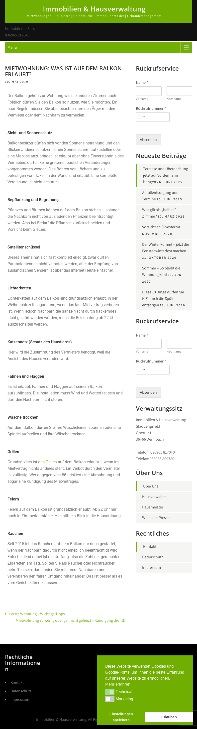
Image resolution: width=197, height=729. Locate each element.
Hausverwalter (154, 496)
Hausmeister (152, 507)
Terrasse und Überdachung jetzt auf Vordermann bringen (165, 175)
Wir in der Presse (156, 517)
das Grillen (47, 462)
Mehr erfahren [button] (117, 684)
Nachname (174, 99)
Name (142, 82)
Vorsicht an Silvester (158, 227)
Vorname (142, 99)
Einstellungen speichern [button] (121, 717)
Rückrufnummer (151, 108)
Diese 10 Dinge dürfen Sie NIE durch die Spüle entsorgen (163, 298)
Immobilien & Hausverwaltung (94, 8)
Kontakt (149, 546)
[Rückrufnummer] (153, 117)
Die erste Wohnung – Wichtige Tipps (35, 613)
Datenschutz (152, 557)
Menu (12, 47)
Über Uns (150, 486)
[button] (109, 692)
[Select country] (141, 117)
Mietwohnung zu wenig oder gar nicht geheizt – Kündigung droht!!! (71, 620)
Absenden (148, 139)
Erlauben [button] (169, 717)
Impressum (151, 567)
